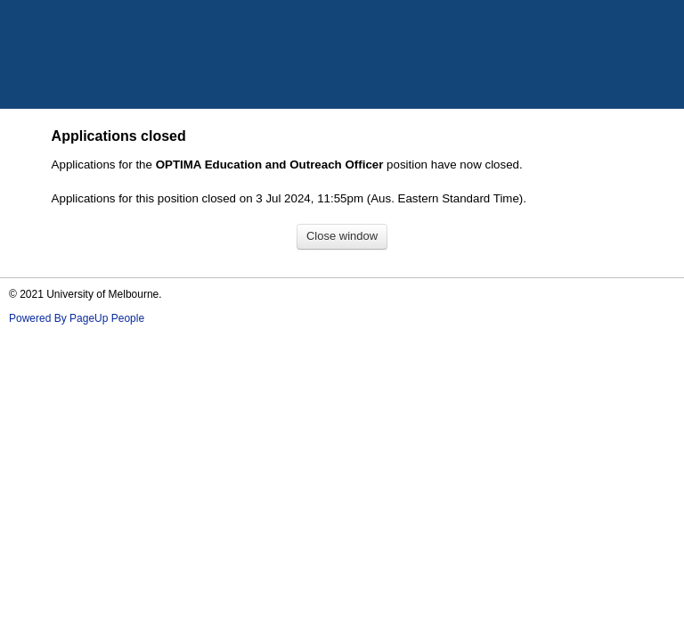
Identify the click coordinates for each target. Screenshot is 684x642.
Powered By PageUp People (76, 318)
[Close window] (342, 237)
